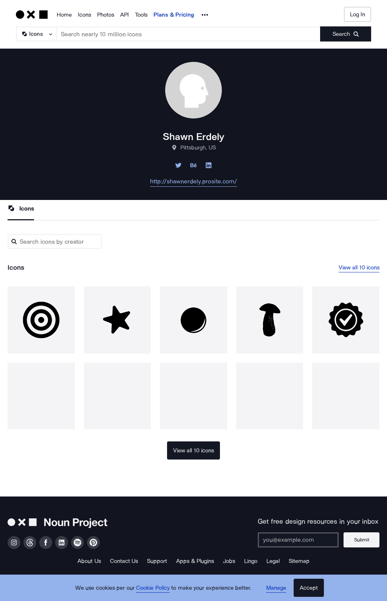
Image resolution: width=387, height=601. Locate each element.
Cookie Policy (153, 587)
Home (64, 14)
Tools (141, 14)
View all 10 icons (359, 267)
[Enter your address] (298, 539)
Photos (105, 14)
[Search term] (188, 34)
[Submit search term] (345, 34)
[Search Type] (36, 34)
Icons (84, 14)
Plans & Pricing (173, 14)
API (124, 14)
